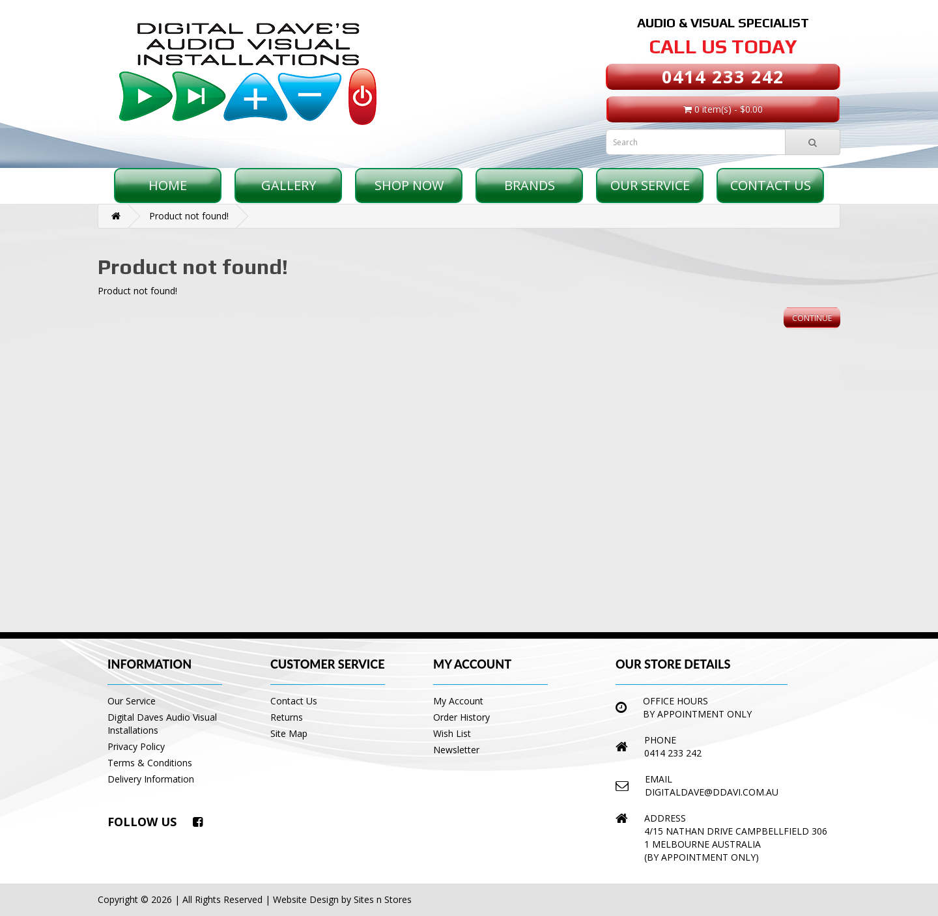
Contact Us (770, 185)
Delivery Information (150, 779)
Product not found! (189, 216)
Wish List (452, 733)
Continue (812, 318)
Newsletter (456, 749)
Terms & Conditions (149, 762)
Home (168, 185)
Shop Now (409, 185)
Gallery (288, 185)
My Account (458, 701)
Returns (286, 717)
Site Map (288, 733)
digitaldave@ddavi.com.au (711, 792)
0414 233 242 (723, 76)
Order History (461, 717)
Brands (529, 185)
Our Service (650, 185)
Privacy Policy (136, 746)
